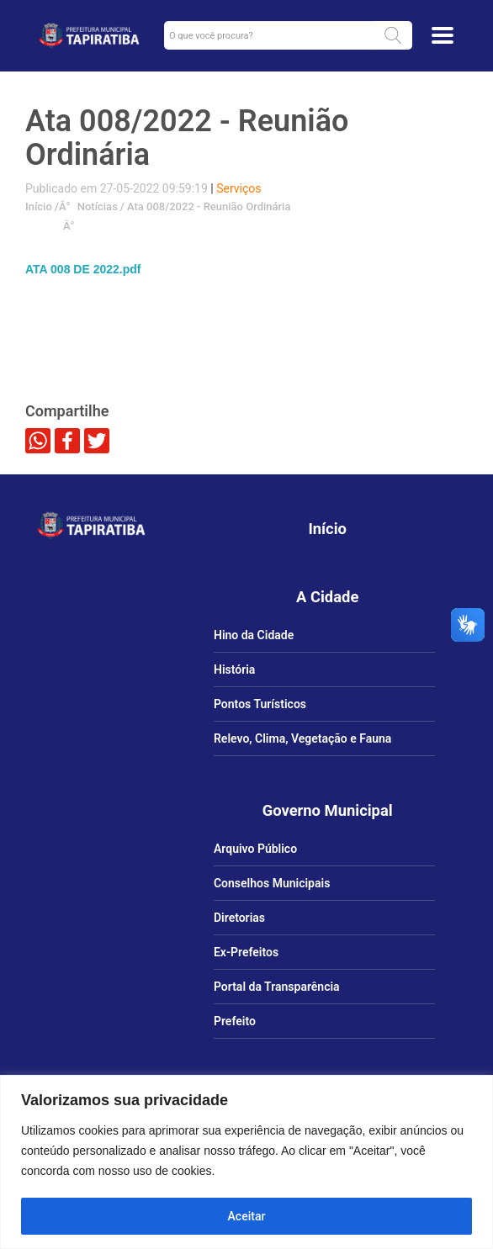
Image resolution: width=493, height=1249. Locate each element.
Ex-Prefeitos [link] (246, 952)
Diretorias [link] (239, 917)
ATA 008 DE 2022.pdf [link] (82, 269)
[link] (89, 35)
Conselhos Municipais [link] (272, 883)
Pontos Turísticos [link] (260, 704)
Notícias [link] (95, 206)
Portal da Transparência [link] (277, 986)
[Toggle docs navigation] (442, 35)
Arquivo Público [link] (255, 848)
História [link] (234, 669)
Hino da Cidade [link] (254, 635)
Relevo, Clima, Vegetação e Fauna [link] (302, 738)
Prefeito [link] (235, 1021)
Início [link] (38, 206)
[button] (393, 35)
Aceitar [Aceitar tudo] (247, 1216)
